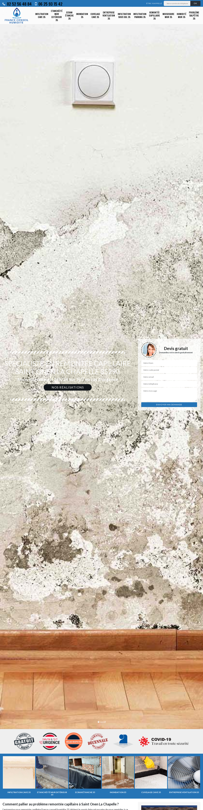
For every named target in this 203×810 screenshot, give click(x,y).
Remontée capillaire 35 (154, 15)
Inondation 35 (82, 15)
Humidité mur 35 (181, 15)
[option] (101, 405)
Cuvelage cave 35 (95, 15)
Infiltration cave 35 (41, 15)
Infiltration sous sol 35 (124, 15)
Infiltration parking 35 (139, 15)
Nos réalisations (68, 387)
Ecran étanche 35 (69, 15)
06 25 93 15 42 (48, 4)
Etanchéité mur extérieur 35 (56, 15)
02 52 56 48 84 (17, 4)
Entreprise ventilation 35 (109, 15)
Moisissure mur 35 (168, 15)
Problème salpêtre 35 (194, 15)
